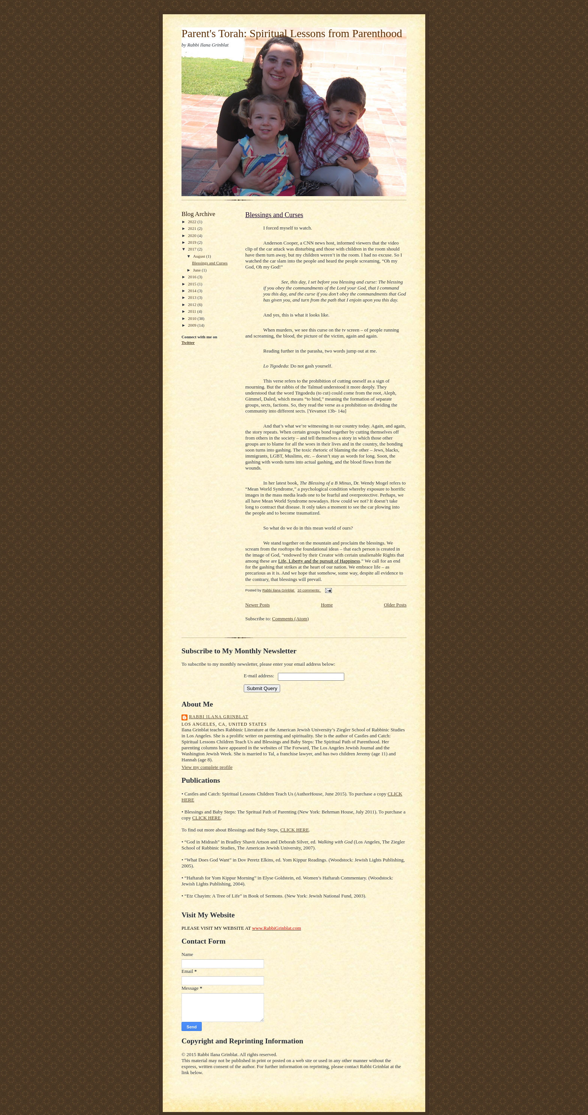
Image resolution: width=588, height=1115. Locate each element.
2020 (192, 235)
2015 (192, 284)
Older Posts (395, 605)
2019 (192, 242)
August (199, 256)
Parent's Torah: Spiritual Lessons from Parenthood (292, 33)
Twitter (188, 342)
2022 (192, 221)
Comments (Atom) (290, 618)
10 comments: (309, 590)
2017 (192, 249)
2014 (192, 290)
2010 (192, 318)
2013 (192, 297)
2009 (192, 325)
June (197, 270)
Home (327, 605)
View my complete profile (207, 767)
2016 (192, 277)
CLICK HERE (206, 818)
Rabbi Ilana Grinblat (218, 716)
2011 (192, 311)
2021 (192, 228)
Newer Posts (257, 605)
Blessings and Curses (210, 263)
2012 (192, 304)
